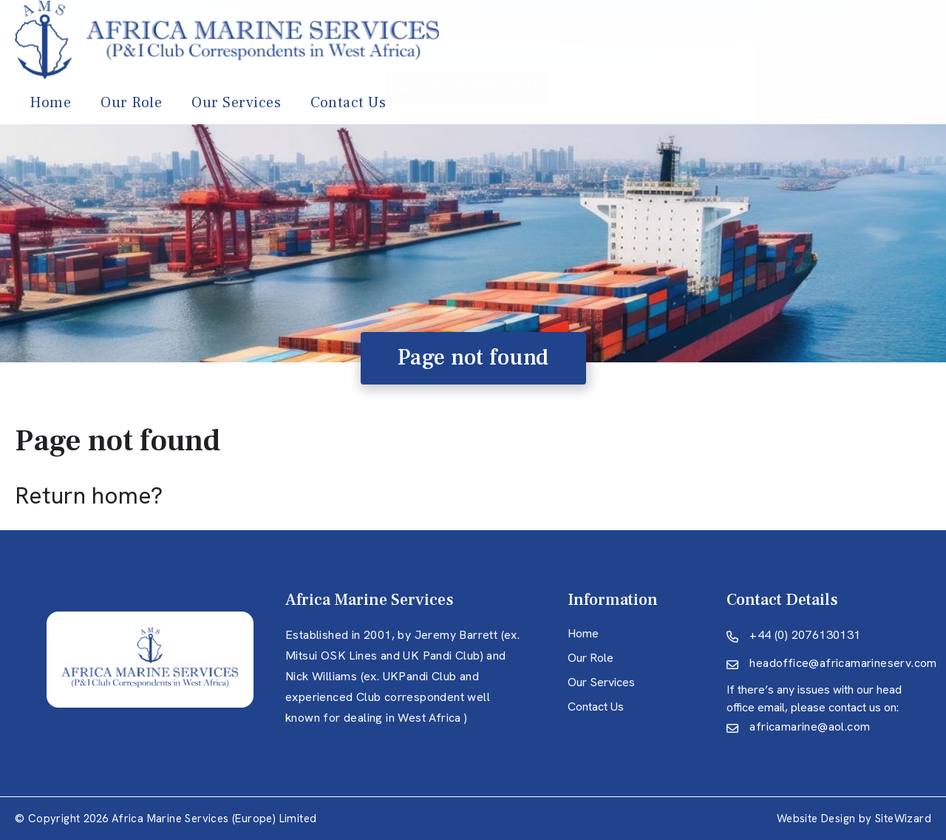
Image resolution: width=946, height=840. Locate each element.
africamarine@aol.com (809, 726)
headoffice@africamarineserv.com (842, 663)
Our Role (458, 42)
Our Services (563, 42)
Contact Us (674, 42)
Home (377, 42)
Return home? (89, 495)
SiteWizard (903, 818)
